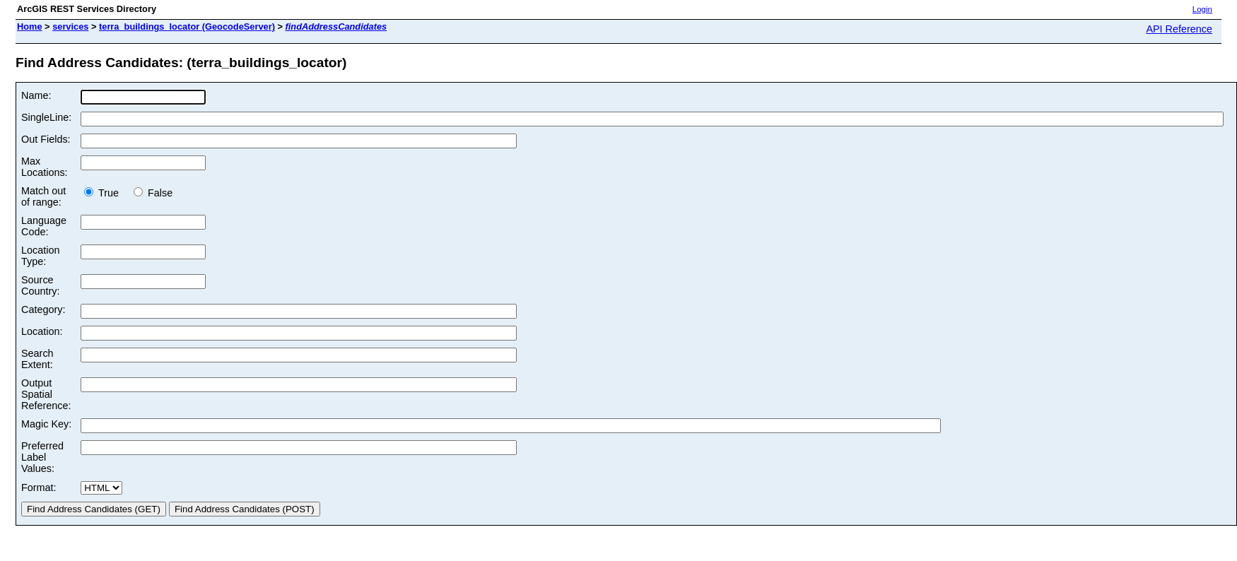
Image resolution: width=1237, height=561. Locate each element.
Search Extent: (37, 359)
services (70, 26)
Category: (43, 309)
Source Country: (40, 285)
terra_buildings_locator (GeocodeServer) (187, 26)
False (153, 193)
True (105, 193)
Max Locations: (44, 166)
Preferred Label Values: (42, 457)
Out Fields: (46, 139)
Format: (39, 487)
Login (1202, 9)
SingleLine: (46, 117)
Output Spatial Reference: (46, 394)
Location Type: (40, 255)
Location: (41, 331)
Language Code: (43, 226)
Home (29, 26)
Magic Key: (46, 424)
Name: (36, 95)
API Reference (1179, 29)
